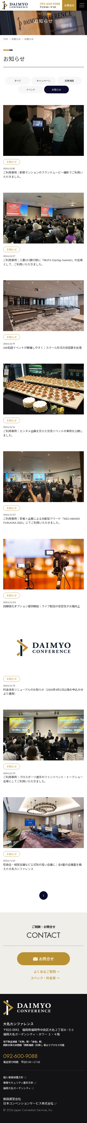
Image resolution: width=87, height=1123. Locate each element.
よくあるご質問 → (47, 971)
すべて (17, 80)
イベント (30, 89)
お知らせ (16, 39)
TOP (5, 39)
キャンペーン (43, 80)
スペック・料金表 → (45, 978)
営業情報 (69, 80)
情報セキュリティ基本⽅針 (19, 1082)
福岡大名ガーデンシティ (18, 1088)
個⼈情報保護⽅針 (14, 1077)
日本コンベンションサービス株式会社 (30, 1103)
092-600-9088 (50, 5)
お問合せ (69, 5)
